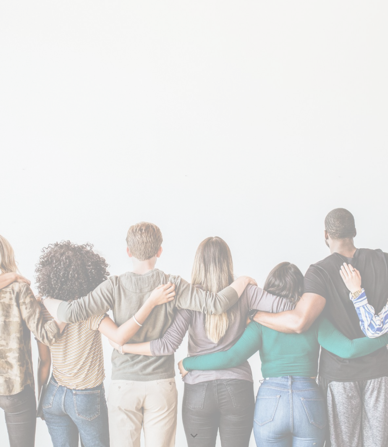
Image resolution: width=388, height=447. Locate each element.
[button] (194, 436)
